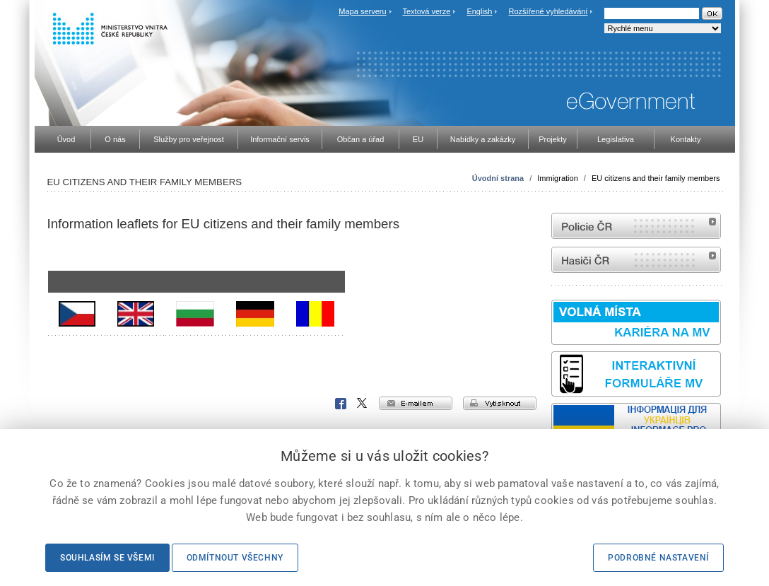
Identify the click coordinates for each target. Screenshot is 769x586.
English (479, 11)
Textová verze (426, 11)
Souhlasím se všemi (107, 558)
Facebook (340, 403)
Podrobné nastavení (658, 558)
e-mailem (415, 403)
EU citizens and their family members (656, 178)
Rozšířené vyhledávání (548, 11)
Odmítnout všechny (235, 558)
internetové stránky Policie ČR (636, 226)
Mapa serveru (362, 11)
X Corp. (362, 403)
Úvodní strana (498, 178)
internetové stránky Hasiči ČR (636, 260)
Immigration (557, 178)
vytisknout (499, 403)
